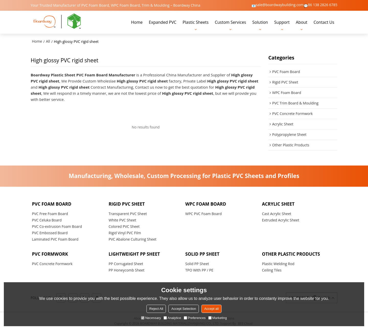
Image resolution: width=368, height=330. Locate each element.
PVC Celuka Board (47, 220)
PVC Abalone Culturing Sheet (132, 239)
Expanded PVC (162, 22)
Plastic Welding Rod (278, 263)
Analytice (172, 318)
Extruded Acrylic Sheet (280, 220)
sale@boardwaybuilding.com (280, 5)
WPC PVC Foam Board (203, 213)
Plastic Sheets (195, 22)
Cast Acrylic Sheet (276, 213)
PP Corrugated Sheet (126, 263)
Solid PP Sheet (197, 263)
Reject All (156, 309)
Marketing (217, 318)
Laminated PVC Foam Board (55, 239)
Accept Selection (183, 309)
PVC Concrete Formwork (52, 263)
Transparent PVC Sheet (128, 213)
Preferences (195, 318)
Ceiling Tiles (271, 270)
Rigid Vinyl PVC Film (125, 232)
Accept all (211, 309)
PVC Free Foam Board (50, 213)
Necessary (151, 318)
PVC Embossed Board (50, 232)
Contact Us (324, 22)
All (48, 41)
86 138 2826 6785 (322, 5)
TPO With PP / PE (199, 270)
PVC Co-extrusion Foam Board (57, 226)
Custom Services (230, 22)
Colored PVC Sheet (124, 226)
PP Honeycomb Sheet (126, 270)
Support (282, 22)
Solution (260, 22)
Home (137, 22)
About (301, 22)
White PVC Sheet (122, 220)
